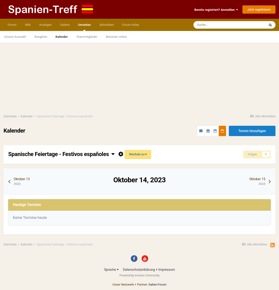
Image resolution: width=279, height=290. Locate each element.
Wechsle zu (138, 154)
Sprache (111, 269)
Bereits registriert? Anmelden (216, 9)
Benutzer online (116, 36)
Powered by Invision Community (140, 275)
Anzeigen (45, 25)
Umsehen (84, 27)
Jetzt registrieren (259, 9)
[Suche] (214, 25)
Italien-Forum (157, 284)
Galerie (64, 25)
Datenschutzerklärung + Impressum (149, 269)
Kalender (62, 36)
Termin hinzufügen (252, 131)
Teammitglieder (86, 36)
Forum (12, 25)
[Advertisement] (139, 75)
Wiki (27, 25)
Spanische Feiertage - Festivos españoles (61, 154)
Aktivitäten (106, 25)
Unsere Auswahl (15, 36)
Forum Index (130, 25)
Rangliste (40, 36)
